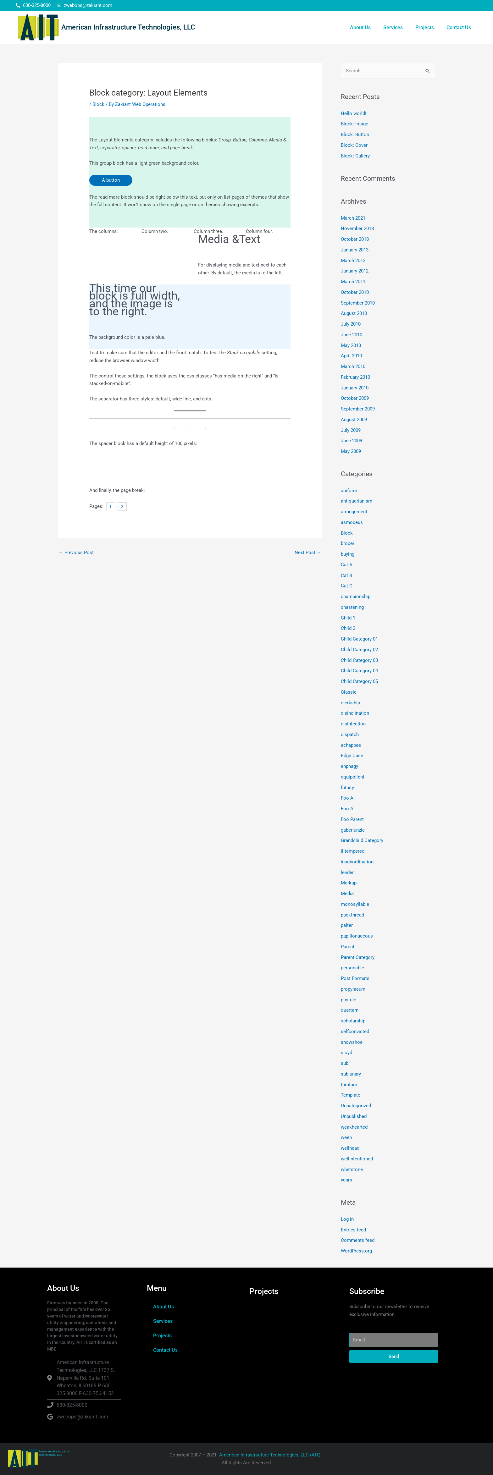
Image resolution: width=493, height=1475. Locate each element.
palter (347, 925)
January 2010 (354, 388)
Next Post (308, 552)
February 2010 (355, 377)
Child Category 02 (359, 649)
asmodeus (352, 522)
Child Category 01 (359, 639)
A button (111, 180)
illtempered (352, 851)
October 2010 (355, 292)
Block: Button (355, 134)
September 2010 (358, 303)
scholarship (353, 1021)
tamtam (349, 1084)
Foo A (347, 798)
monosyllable (355, 904)
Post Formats (355, 978)
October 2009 (355, 398)
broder (347, 543)
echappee (351, 745)
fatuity (347, 787)
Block (98, 104)
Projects (424, 27)
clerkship (350, 703)
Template (350, 1095)
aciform (349, 490)
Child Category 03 (359, 660)
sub (344, 1063)
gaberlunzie (353, 830)
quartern (349, 1010)
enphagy (349, 766)
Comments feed (357, 1240)
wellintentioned (357, 1159)
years (346, 1180)
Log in (347, 1219)
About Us (360, 27)
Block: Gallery (355, 156)
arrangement (354, 512)
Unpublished (354, 1116)
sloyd (346, 1052)
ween (346, 1137)
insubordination (357, 862)
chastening (352, 607)
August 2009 (354, 419)
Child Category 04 (359, 671)
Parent (347, 946)
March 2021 (353, 218)
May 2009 (351, 451)
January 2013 (354, 250)
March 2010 (353, 366)
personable (352, 968)
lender (347, 872)
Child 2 (348, 628)
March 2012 (353, 260)
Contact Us (458, 27)
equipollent (352, 777)
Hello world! (353, 113)
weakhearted (354, 1127)
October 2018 (355, 239)
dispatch (350, 734)
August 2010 (354, 313)
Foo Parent (352, 819)
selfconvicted (355, 1031)
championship (355, 596)
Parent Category (357, 957)
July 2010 (351, 324)
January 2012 (354, 271)
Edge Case (352, 755)
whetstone (352, 1169)
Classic (349, 692)
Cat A (346, 565)
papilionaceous (357, 936)
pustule (348, 1000)
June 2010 (351, 335)
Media (347, 893)
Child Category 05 (359, 681)
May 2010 (351, 345)
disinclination (355, 713)
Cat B (346, 575)
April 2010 (351, 356)
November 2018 (357, 228)
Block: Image (354, 124)
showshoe (352, 1042)
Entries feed (353, 1230)
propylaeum (353, 989)
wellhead (350, 1148)
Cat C (346, 586)
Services (393, 27)
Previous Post (76, 552)
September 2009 (358, 409)
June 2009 (351, 440)
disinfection (353, 724)
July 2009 (351, 430)
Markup (349, 883)
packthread (352, 915)
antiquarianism (356, 501)
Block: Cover (354, 145)
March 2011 (353, 281)
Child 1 (348, 618)
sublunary (351, 1074)
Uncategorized (356, 1106)
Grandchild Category (362, 840)
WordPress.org (356, 1251)
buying (347, 554)
